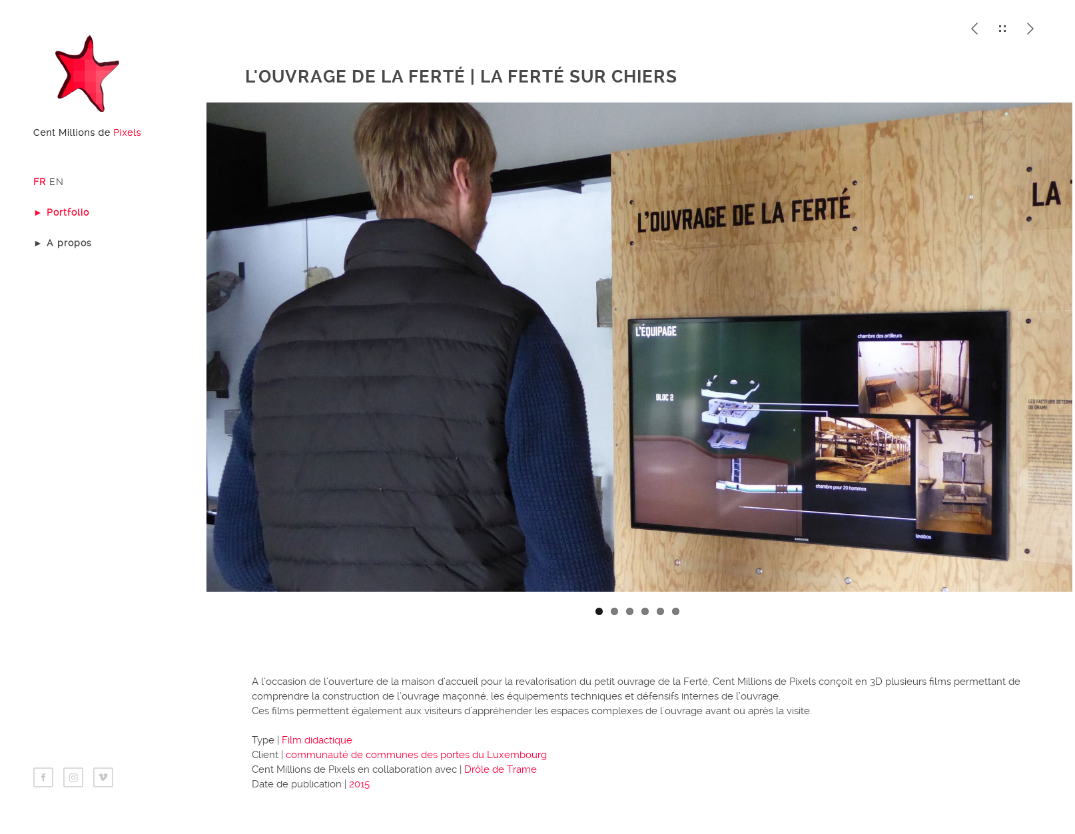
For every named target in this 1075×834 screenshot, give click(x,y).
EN (56, 181)
